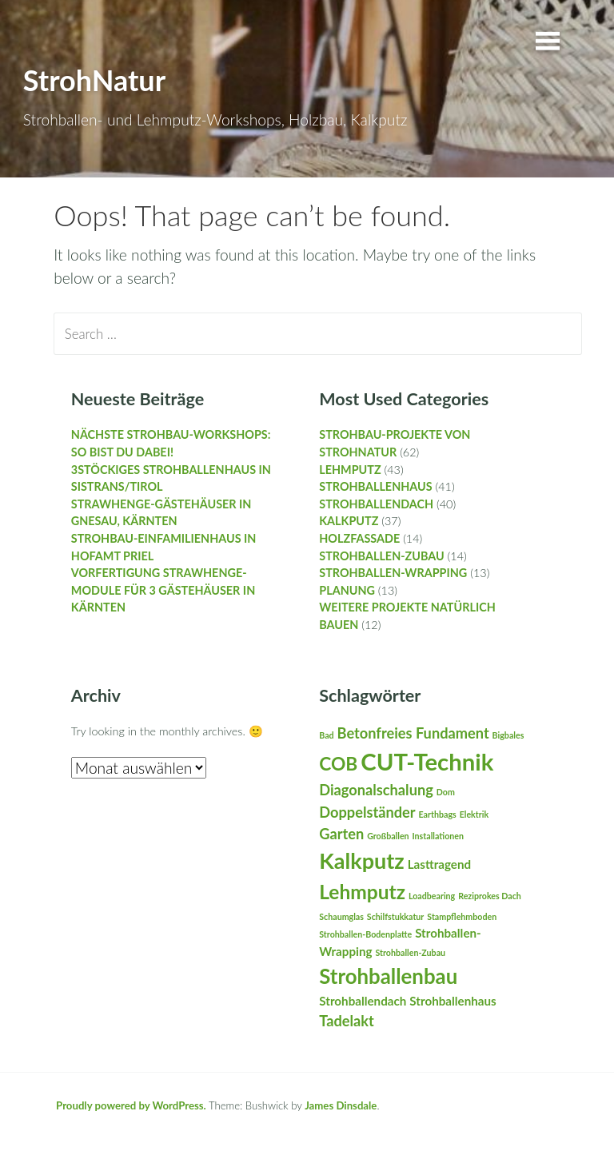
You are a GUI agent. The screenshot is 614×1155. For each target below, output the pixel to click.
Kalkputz (348, 521)
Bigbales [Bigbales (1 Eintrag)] (508, 735)
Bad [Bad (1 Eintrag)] (326, 735)
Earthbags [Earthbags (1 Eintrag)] (438, 814)
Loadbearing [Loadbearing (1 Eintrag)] (432, 895)
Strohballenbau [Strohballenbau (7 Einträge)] (388, 976)
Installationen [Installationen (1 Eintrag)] (438, 835)
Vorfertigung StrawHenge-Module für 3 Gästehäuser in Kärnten (163, 590)
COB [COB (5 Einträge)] (338, 764)
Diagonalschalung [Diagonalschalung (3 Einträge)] (376, 790)
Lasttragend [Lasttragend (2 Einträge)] (439, 864)
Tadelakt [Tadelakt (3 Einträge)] (346, 1021)
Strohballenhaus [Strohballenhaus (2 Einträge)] (452, 1001)
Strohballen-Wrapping (393, 572)
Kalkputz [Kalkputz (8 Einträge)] (362, 860)
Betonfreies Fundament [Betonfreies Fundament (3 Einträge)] (413, 733)
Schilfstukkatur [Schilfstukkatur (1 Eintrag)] (395, 916)
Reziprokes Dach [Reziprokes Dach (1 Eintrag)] (489, 895)
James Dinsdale (341, 1105)
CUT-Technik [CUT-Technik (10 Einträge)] (427, 761)
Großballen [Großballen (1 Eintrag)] (388, 835)
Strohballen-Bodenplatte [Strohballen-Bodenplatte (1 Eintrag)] (365, 934)
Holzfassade (359, 538)
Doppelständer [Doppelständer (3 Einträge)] (367, 812)
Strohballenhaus (375, 486)
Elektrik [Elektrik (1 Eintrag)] (474, 814)
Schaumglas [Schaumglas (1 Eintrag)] (341, 916)
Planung (347, 590)
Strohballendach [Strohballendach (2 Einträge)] (362, 1001)
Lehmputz (350, 469)
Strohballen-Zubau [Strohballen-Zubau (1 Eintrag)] (410, 952)
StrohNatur (94, 80)
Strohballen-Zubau (381, 556)
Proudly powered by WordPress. (131, 1105)
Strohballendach (376, 504)
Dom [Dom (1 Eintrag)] (446, 792)
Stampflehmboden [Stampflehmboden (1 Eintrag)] (461, 916)
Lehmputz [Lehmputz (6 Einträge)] (362, 891)
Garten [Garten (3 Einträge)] (341, 833)
